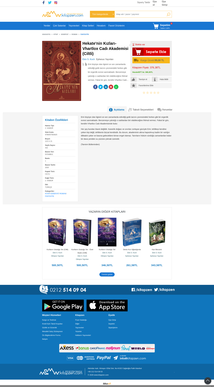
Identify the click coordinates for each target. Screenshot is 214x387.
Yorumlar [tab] (167, 109)
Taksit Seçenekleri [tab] (143, 109)
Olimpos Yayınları (57, 256)
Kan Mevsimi (157, 249)
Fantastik (49, 196)
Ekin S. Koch (57, 253)
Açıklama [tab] (119, 109)
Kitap (47, 194)
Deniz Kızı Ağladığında (132, 249)
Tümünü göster (107, 274)
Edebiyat (55, 194)
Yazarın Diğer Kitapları (107, 211)
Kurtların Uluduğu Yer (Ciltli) (57, 249)
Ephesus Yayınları (132, 256)
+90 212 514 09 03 (95, 372)
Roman (63, 194)
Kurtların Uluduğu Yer (107, 249)
